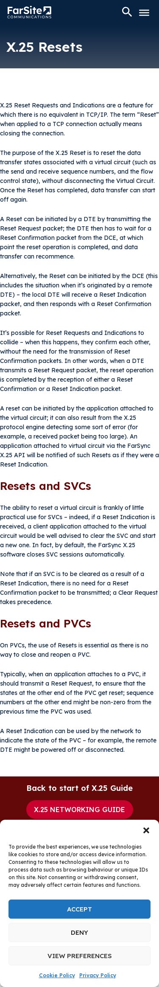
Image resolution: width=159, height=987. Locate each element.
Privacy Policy (97, 975)
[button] (146, 830)
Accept (79, 909)
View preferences (79, 956)
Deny (79, 932)
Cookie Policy (57, 975)
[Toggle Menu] (144, 12)
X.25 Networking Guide (79, 809)
